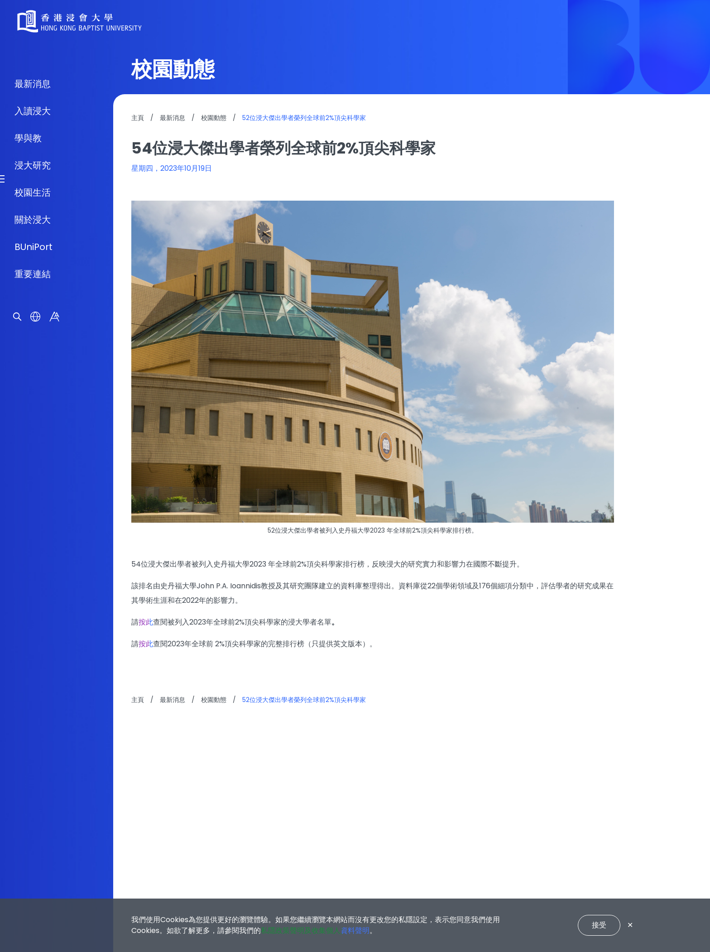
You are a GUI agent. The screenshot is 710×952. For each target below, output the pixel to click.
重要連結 (32, 582)
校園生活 (32, 501)
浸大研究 (32, 473)
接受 (599, 925)
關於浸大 (32, 528)
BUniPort (33, 555)
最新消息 (32, 392)
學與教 (28, 446)
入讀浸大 (32, 419)
